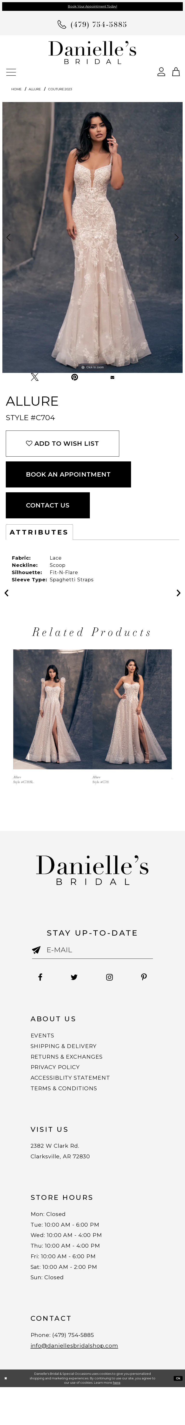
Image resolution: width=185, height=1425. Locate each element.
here (116, 1420)
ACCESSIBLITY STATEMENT (77, 1094)
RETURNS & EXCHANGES (72, 1069)
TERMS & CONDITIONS (69, 1106)
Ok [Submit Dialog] (178, 1416)
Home (16, 89)
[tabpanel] (92, 237)
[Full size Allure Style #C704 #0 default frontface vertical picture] (92, 237)
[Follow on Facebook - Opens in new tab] (53, 977)
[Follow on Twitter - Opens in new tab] (91, 977)
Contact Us (48, 505)
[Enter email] (92, 950)
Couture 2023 (60, 89)
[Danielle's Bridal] (92, 52)
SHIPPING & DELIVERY (68, 1057)
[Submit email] (39, 954)
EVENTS (44, 1045)
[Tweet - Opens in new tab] (34, 377)
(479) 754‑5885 (81, 1370)
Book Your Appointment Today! (92, 6)
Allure (35, 89)
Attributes (39, 532)
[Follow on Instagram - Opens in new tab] (131, 977)
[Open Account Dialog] (161, 71)
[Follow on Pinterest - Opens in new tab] (92, 986)
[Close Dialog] (5, 1416)
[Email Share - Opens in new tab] (112, 377)
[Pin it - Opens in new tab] (74, 377)
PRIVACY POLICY (59, 1081)
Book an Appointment (68, 474)
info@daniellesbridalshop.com (81, 1382)
